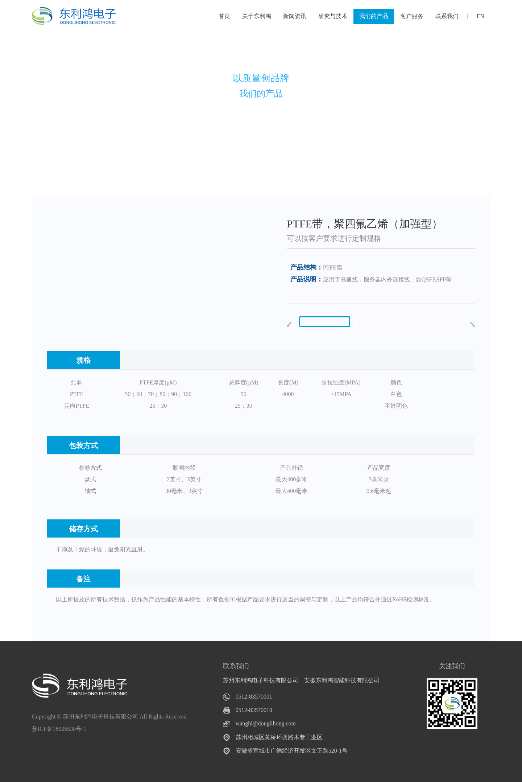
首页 (224, 16)
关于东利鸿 (256, 16)
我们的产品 (373, 16)
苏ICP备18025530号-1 (59, 729)
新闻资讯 (294, 16)
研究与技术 (332, 16)
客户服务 (411, 16)
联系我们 (447, 16)
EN (480, 16)
